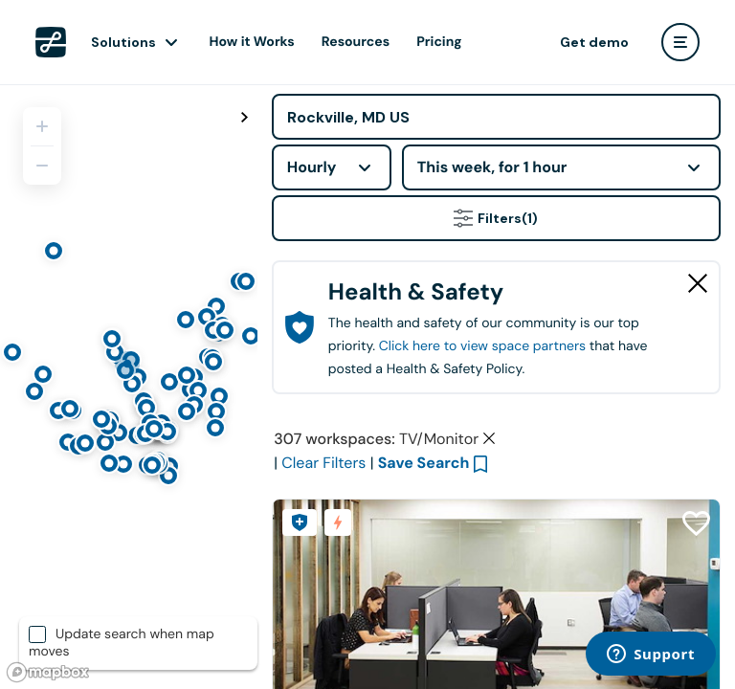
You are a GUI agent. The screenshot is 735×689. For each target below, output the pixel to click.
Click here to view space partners (482, 346)
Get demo (594, 42)
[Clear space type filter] (489, 438)
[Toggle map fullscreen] (245, 117)
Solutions (123, 42)
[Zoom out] (42, 165)
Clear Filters (323, 463)
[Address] (496, 117)
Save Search (424, 463)
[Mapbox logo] (48, 672)
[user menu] (680, 42)
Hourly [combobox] (312, 167)
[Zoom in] (42, 126)
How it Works (252, 42)
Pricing (438, 42)
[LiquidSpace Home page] (50, 42)
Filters (496, 218)
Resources (356, 42)
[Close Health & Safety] (697, 283)
